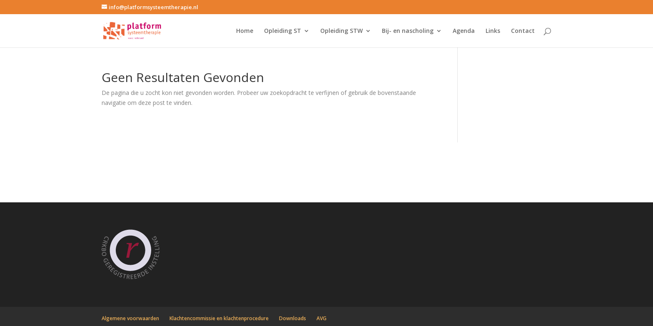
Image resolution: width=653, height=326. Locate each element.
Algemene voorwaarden (130, 318)
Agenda (464, 31)
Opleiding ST (282, 31)
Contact (523, 31)
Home (244, 31)
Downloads (292, 318)
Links (493, 31)
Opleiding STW (341, 31)
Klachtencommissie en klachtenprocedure (219, 318)
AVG (321, 318)
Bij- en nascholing (408, 31)
